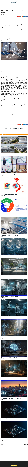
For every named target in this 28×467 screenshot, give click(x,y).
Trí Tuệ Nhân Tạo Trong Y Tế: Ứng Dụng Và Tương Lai (8, 255)
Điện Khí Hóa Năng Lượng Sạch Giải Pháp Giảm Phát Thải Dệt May (9, 235)
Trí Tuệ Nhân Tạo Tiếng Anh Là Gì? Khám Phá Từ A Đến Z (8, 337)
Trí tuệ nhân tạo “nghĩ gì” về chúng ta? (14, 130)
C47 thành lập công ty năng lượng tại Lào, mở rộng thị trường (9, 194)
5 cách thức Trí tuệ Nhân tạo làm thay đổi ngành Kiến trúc (14, 128)
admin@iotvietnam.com (18, 464)
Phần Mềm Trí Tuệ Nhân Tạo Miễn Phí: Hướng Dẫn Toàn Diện (9, 357)
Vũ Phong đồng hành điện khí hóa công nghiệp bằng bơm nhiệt (9, 174)
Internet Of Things (24, 464)
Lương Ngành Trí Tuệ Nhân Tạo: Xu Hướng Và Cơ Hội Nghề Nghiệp (9, 296)
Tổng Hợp (8, 14)
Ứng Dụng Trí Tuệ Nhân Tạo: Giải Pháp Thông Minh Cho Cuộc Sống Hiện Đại (11, 398)
